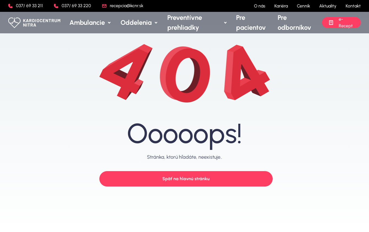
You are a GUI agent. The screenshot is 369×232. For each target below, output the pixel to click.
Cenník (303, 6)
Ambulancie (117, 22)
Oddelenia (155, 22)
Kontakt (353, 6)
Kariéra (281, 6)
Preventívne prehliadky (204, 22)
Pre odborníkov (293, 22)
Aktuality (328, 6)
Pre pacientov (256, 22)
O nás (259, 6)
